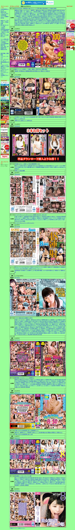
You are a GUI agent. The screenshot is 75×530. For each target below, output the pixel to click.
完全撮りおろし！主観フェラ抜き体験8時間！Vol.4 (27, 164)
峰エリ (60, 479)
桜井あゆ (27, 22)
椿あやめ (45, 432)
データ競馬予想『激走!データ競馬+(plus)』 (5, 32)
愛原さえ (43, 379)
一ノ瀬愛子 (23, 218)
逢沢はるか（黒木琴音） (35, 483)
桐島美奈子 (37, 17)
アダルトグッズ (4, 69)
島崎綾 (42, 167)
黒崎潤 (42, 17)
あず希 (55, 219)
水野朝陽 (17, 13)
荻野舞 (40, 20)
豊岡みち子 (36, 381)
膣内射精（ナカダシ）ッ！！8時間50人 (24, 378)
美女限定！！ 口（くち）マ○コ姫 (23, 476)
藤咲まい (34, 218)
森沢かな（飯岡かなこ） (30, 13)
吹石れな (18, 219)
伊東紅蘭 (29, 167)
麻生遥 (27, 219)
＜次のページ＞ (21, 528)
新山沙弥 (26, 20)
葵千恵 (39, 19)
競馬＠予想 (3, 12)
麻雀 (2, 54)
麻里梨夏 (26, 216)
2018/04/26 (17, 126)
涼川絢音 (26, 25)
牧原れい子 (32, 25)
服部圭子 (18, 382)
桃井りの (23, 219)
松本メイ (20, 14)
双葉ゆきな (26, 381)
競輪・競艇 (6, 53)
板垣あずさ (47, 17)
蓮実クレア (48, 19)
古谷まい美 (41, 477)
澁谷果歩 (54, 19)
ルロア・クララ (59, 165)
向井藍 (21, 165)
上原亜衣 (26, 485)
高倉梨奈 (45, 11)
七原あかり (22, 479)
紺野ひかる (57, 167)
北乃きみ (44, 20)
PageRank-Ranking (5, 29)
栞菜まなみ (22, 22)
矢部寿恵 (54, 10)
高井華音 (51, 219)
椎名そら (17, 165)
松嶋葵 (53, 20)
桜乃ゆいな (63, 167)
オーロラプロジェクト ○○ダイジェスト (24, 223)
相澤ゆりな (40, 218)
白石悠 (47, 270)
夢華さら (40, 11)
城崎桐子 (23, 382)
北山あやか (47, 477)
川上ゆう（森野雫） (30, 10)
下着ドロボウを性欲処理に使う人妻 (24, 434)
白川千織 (54, 14)
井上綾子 (50, 11)
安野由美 (49, 10)
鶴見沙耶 (30, 480)
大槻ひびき (17, 23)
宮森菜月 (49, 20)
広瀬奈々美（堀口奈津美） (30, 14)
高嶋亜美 (38, 382)
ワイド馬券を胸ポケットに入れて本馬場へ (4, 41)
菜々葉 (49, 23)
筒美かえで (24, 16)
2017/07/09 (17, 226)
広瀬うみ (25, 165)
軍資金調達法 (4, 62)
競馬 (2, 53)
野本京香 (38, 324)
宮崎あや (17, 168)
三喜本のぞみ (20, 17)
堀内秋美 (29, 19)
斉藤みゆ (45, 14)
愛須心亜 (32, 71)
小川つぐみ (17, 218)
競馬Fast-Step (4, 49)
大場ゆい (27, 23)
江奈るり (60, 219)
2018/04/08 (17, 174)
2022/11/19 (17, 30)
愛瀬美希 (38, 167)
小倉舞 (58, 19)
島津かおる (39, 23)
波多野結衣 (50, 13)
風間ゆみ (17, 10)
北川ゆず (47, 167)
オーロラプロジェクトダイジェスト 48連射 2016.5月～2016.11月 (31, 214)
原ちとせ (21, 13)
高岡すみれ (44, 10)
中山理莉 (47, 22)
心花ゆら (51, 167)
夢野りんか (46, 219)
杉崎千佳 (43, 19)
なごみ (33, 270)
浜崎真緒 (49, 14)
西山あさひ (62, 22)
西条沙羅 (23, 23)
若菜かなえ (37, 71)
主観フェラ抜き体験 (20, 170)
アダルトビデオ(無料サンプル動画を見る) (5, 66)
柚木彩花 (40, 165)
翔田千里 (59, 10)
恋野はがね (52, 379)
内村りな (36, 20)
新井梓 (34, 216)
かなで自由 (46, 165)
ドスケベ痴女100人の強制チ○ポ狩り (24, 318)
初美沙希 (30, 16)
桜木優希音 (46, 218)
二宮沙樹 (32, 17)
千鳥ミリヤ (29, 218)
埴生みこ (54, 216)
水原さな (19, 19)
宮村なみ (50, 16)
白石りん (33, 167)
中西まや (47, 71)
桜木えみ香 (34, 19)
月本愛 (19, 167)
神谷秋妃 (35, 11)
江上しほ (54, 16)
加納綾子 (62, 19)
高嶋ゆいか (33, 23)
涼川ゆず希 (63, 325)
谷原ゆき (21, 20)
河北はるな (35, 165)
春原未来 (57, 22)
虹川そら (43, 22)
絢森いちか (42, 270)
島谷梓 (31, 219)
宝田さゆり (28, 382)
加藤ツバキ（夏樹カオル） (26, 11)
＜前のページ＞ (13, 528)
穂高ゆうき (58, 270)
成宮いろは (39, 14)
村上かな (59, 14)
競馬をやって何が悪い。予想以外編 (4, 22)
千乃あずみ (35, 16)
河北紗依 (58, 216)
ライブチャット (4, 72)
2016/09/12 (17, 490)
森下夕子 (38, 22)
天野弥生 (38, 379)
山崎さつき (59, 23)
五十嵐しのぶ (61, 11)
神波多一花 (27, 17)
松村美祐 (59, 16)
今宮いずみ (23, 167)
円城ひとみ (22, 10)
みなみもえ (40, 219)
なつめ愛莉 (28, 270)
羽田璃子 (60, 327)
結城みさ (43, 330)
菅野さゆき (42, 381)
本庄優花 (32, 328)
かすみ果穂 (39, 13)
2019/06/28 (17, 76)
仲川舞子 (59, 381)
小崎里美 (31, 20)
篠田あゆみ (38, 10)
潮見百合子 (59, 17)
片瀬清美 (24, 19)
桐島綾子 (38, 330)
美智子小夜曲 (20, 25)
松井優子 (18, 483)
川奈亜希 (59, 218)
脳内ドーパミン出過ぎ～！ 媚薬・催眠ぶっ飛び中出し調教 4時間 (31, 69)
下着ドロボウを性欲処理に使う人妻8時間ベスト (27, 430)
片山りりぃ (48, 381)
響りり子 (53, 23)
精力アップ (3, 70)
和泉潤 (56, 479)
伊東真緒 (52, 22)
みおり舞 (17, 22)
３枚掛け (3, 28)
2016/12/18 (17, 392)
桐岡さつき (55, 11)
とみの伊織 (44, 23)
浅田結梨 (30, 165)
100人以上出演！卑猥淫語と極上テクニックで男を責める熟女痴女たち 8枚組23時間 (35, 8)
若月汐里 (57, 20)
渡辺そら (43, 71)
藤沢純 (17, 11)
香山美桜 (40, 16)
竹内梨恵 (61, 13)
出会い (2, 73)
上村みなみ (33, 22)
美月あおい (63, 20)
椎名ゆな (45, 13)
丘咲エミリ (53, 17)
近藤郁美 (48, 384)
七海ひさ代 (56, 13)
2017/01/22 (17, 340)
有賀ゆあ (45, 16)
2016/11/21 (17, 438)
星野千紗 (17, 20)
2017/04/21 (17, 277)
